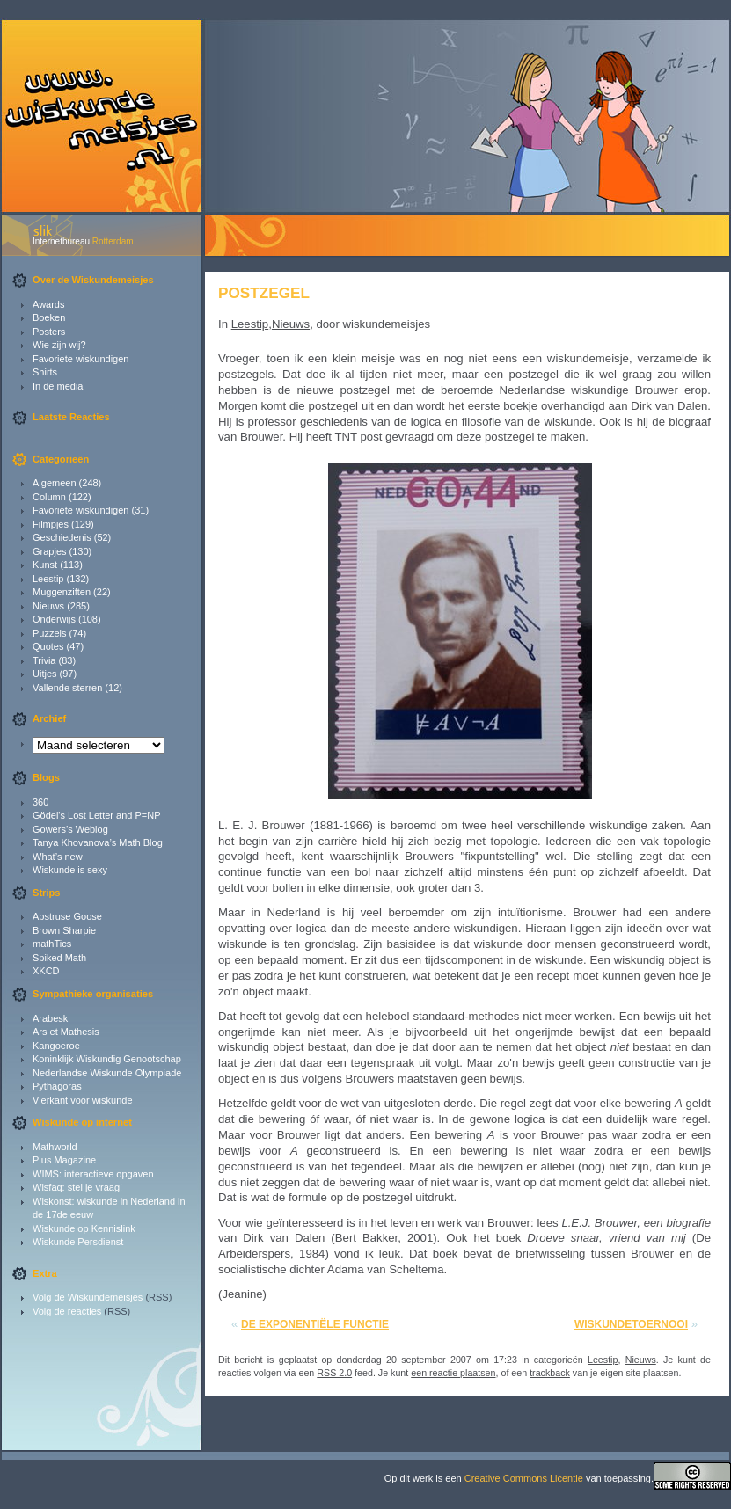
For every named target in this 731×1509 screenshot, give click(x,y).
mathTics (52, 943)
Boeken (49, 317)
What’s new (58, 856)
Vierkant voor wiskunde (83, 1100)
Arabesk (50, 1018)
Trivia (44, 660)
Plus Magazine (64, 1160)
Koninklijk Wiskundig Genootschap (107, 1058)
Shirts (45, 372)
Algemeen (55, 482)
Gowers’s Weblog (70, 829)
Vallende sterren (67, 687)
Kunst (45, 564)
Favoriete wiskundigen (80, 359)
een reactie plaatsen (453, 1372)
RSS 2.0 (334, 1372)
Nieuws (48, 606)
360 (40, 802)
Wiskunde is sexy (70, 869)
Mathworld (55, 1146)
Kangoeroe (56, 1045)
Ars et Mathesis (66, 1031)
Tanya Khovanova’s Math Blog (98, 842)
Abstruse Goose (67, 916)
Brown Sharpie (64, 930)
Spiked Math (59, 957)
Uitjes (45, 673)
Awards (48, 304)
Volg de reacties (67, 1311)
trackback (550, 1372)
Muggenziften (62, 592)
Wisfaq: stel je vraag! (77, 1187)
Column (49, 497)
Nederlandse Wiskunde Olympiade (107, 1073)
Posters (49, 331)
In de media (58, 386)
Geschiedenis (62, 537)
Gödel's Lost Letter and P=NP (97, 815)
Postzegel (264, 293)
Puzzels (50, 633)
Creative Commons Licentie (523, 1478)
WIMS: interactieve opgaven (93, 1174)
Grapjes (50, 551)
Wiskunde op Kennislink (84, 1228)
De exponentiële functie (315, 1324)
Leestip (48, 578)
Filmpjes (51, 524)
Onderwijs (54, 619)
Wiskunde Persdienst (78, 1241)
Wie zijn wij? (59, 344)
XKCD (46, 971)
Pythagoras (57, 1086)
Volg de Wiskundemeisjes (88, 1297)
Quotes (48, 646)
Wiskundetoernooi (631, 1324)
